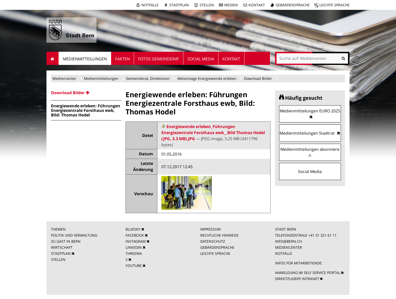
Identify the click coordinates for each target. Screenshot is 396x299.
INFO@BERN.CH (288, 241)
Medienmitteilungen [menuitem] (85, 59)
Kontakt (257, 5)
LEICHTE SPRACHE (215, 253)
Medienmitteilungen (101, 78)
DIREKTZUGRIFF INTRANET (297, 278)
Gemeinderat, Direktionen (148, 78)
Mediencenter (64, 78)
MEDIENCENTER (288, 247)
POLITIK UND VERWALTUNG (74, 235)
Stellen (207, 5)
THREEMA (134, 253)
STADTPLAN (61, 253)
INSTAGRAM (136, 241)
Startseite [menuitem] (52, 58)
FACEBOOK (135, 235)
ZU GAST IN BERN (66, 241)
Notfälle (150, 5)
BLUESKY (133, 229)
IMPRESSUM (210, 229)
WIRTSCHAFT (61, 247)
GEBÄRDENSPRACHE (217, 247)
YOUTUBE (134, 265)
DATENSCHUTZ (212, 241)
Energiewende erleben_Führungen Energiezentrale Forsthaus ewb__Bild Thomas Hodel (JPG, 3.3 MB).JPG (213, 132)
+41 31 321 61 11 (322, 235)
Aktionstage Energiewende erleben (206, 78)
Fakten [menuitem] (122, 59)
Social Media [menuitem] (200, 59)
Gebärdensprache (293, 5)
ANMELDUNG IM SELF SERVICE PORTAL (307, 272)
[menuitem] (86, 92)
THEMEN (58, 229)
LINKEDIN (134, 247)
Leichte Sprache (334, 5)
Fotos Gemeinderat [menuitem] (158, 59)
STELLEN (58, 259)
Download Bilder (258, 78)
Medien (231, 5)
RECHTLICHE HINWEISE (219, 235)
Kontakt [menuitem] (231, 59)
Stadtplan (179, 5)
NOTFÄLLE (283, 253)
